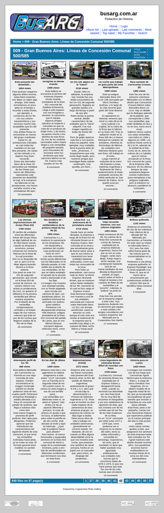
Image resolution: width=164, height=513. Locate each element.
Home (113, 26)
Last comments (132, 29)
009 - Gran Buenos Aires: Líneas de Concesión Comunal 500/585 (69, 41)
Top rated (109, 33)
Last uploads (110, 29)
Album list (92, 29)
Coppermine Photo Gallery (88, 489)
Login (124, 26)
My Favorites (126, 33)
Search (142, 33)
